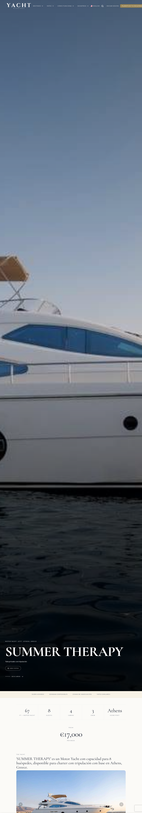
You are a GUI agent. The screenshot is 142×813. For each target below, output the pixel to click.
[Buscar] (103, 6)
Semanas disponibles (58, 694)
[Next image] (121, 804)
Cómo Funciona (66, 6)
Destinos (38, 6)
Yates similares (103, 694)
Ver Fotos (13, 668)
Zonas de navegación (82, 694)
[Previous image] (20, 804)
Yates (50, 6)
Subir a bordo (38, 694)
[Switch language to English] (95, 6)
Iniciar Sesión (113, 6)
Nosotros (83, 6)
